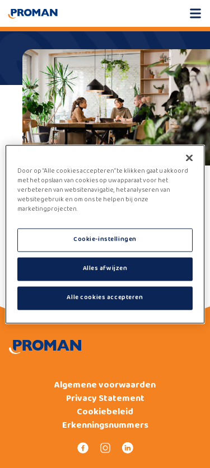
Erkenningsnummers (105, 425)
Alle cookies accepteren (105, 297)
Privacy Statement (105, 398)
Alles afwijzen (105, 268)
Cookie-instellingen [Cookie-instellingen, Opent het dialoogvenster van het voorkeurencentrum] (105, 239)
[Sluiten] (189, 157)
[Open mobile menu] (195, 13)
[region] (104, 234)
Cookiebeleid (105, 412)
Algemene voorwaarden (105, 385)
